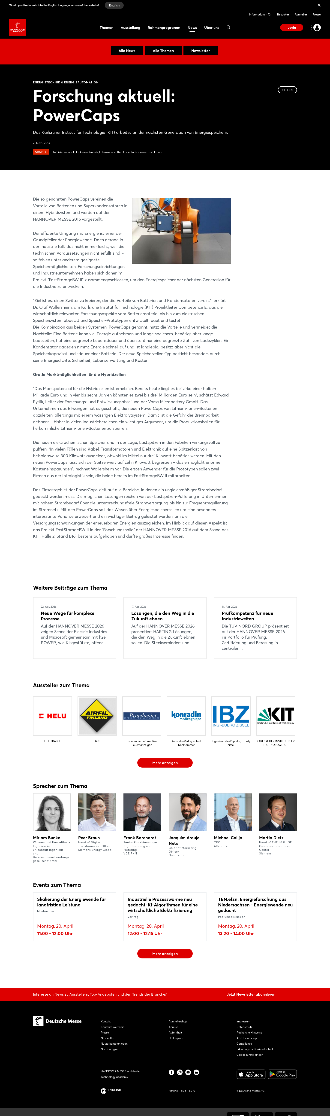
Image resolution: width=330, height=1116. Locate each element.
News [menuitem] (192, 27)
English (114, 5)
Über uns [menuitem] (211, 27)
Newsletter (200, 50)
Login (292, 27)
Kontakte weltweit (112, 1027)
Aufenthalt (175, 1032)
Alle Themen (163, 50)
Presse (317, 14)
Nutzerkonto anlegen (114, 1043)
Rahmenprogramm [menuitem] (164, 27)
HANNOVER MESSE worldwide (120, 1071)
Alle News (127, 50)
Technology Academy (114, 1077)
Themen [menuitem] (106, 27)
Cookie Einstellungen (250, 1054)
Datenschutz (244, 1027)
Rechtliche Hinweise (249, 1032)
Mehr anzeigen (165, 762)
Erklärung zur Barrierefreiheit (255, 1049)
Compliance (244, 1043)
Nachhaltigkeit (110, 1049)
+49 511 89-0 (187, 1090)
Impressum (243, 1021)
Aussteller (301, 14)
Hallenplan (176, 1038)
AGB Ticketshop (247, 1038)
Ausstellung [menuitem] (130, 27)
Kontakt (106, 1021)
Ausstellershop (178, 1021)
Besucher (283, 14)
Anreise (173, 1027)
